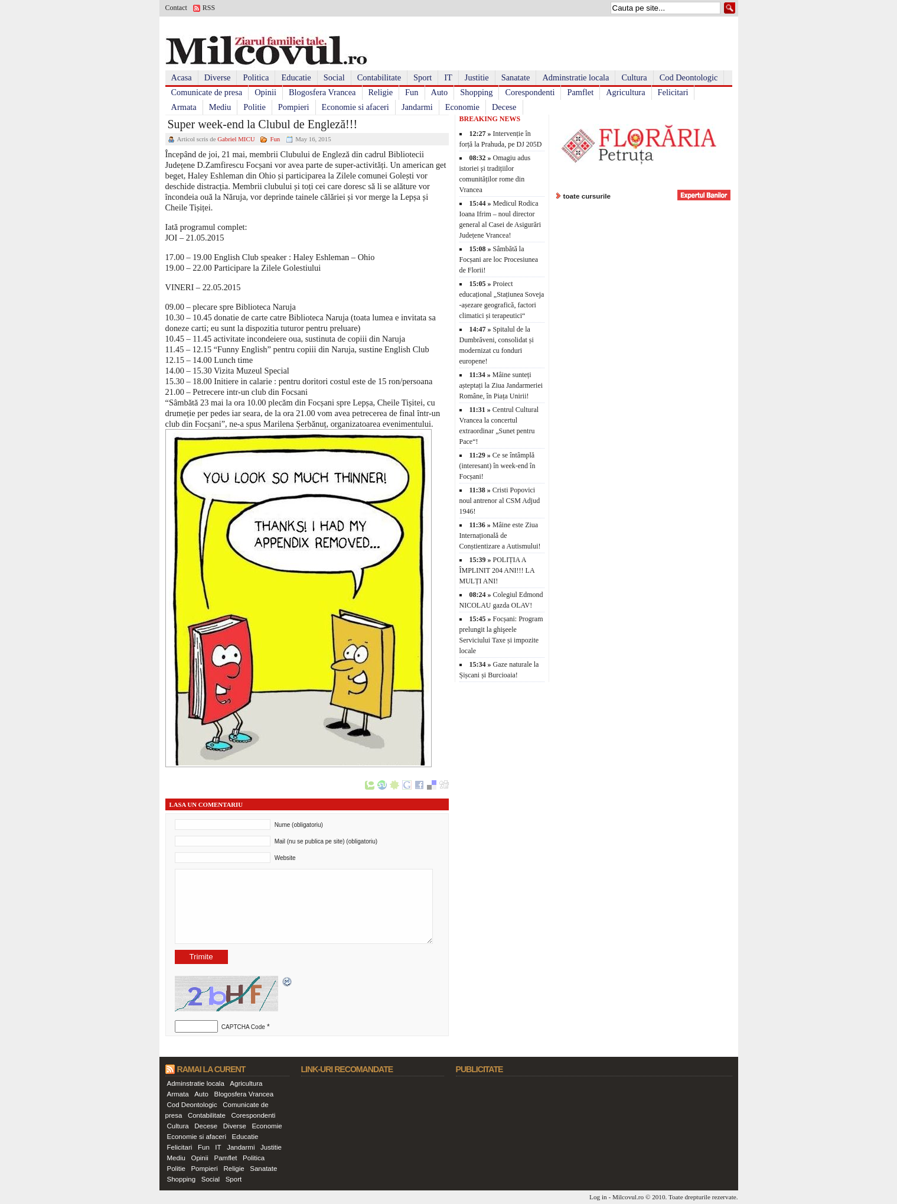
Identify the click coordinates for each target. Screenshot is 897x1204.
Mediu (220, 107)
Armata (184, 107)
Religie (380, 92)
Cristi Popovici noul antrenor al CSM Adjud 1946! (499, 500)
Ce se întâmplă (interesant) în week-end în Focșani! (497, 466)
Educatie (296, 77)
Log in (598, 1196)
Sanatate (515, 77)
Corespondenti (529, 92)
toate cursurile (587, 196)
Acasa (181, 77)
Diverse (217, 77)
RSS (209, 8)
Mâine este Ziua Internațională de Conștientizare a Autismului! (500, 535)
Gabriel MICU (236, 138)
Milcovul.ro (628, 1196)
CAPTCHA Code (243, 1027)
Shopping (476, 92)
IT (448, 77)
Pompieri (293, 107)
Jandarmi (417, 107)
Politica (256, 77)
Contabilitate (379, 77)
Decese (504, 107)
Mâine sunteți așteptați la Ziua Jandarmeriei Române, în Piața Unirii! (501, 385)
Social (334, 77)
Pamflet (580, 92)
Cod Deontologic (689, 77)
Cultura (634, 77)
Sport (422, 77)
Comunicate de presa (207, 92)
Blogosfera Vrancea (322, 92)
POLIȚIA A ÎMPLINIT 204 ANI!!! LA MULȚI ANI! (496, 570)
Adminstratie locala (575, 77)
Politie (254, 107)
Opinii (265, 92)
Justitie (477, 77)
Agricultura (625, 92)
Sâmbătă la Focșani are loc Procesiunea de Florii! (499, 259)
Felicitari (673, 92)
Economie (462, 107)
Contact (176, 8)
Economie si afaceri (355, 107)
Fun (411, 92)
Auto (439, 92)
